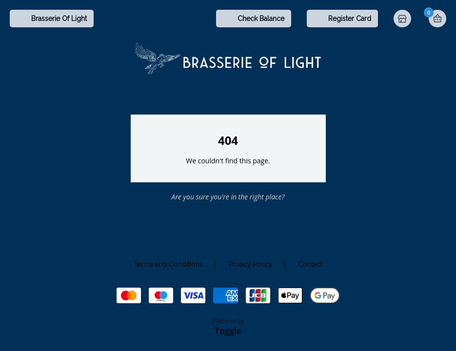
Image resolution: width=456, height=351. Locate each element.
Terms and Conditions (168, 264)
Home (403, 19)
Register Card (349, 18)
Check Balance (261, 18)
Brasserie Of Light (59, 18)
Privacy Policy (251, 264)
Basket (437, 18)
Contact (310, 264)
